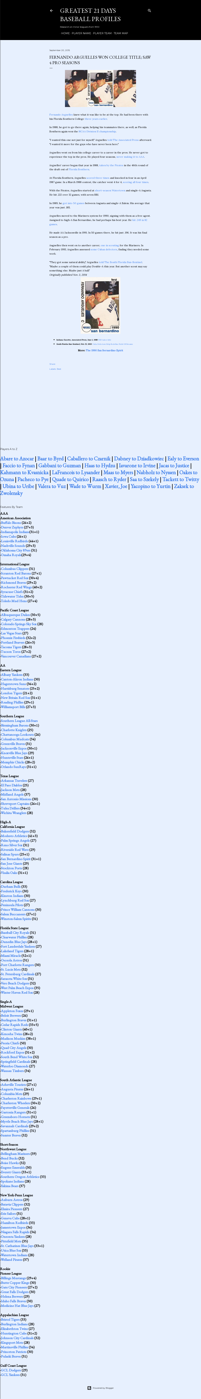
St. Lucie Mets (11, 969)
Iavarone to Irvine (137, 465)
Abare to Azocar (17, 458)
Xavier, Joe (116, 486)
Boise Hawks (10, 1163)
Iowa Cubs (8, 536)
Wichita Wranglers (13, 812)
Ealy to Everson (183, 458)
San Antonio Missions (16, 799)
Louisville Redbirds (14, 541)
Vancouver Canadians (16, 656)
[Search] (149, 9)
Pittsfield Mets (11, 1241)
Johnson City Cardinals (17, 1338)
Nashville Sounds (13, 545)
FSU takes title (104, 340)
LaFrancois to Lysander (76, 472)
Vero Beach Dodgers (15, 983)
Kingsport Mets (12, 1342)
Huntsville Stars (12, 757)
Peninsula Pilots (12, 905)
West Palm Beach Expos (17, 988)
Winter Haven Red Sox (17, 992)
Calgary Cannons (13, 619)
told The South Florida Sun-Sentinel (120, 262)
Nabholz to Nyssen (156, 472)
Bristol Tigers (10, 1319)
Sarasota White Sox (14, 978)
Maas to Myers (118, 472)
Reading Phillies (12, 702)
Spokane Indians (12, 1181)
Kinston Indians (12, 895)
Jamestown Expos (13, 1227)
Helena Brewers (12, 1296)
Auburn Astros (12, 1199)
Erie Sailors (8, 1213)
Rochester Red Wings (16, 587)
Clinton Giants (11, 1029)
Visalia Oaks (9, 872)
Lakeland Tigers (12, 951)
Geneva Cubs (10, 1218)
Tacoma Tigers (11, 647)
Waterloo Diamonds (14, 1066)
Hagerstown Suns (13, 684)
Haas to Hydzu (99, 465)
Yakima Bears (9, 1186)
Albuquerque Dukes (15, 614)
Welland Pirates (11, 1259)
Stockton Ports (11, 868)
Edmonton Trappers (15, 628)
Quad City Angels (13, 1047)
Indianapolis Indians (15, 532)
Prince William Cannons (18, 909)
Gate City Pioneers (14, 1287)
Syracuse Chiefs (12, 591)
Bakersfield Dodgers (15, 831)
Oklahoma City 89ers (15, 550)
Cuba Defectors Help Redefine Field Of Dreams (113, 344)
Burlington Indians (14, 1324)
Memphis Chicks (13, 762)
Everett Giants (11, 1172)
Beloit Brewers (11, 1015)
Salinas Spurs (10, 854)
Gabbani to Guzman (59, 465)
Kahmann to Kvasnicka (24, 472)
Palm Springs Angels (15, 840)
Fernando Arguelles (61, 114)
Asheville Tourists (13, 1084)
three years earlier (96, 118)
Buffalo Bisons (11, 522)
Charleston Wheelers (15, 1103)
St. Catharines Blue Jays (17, 1245)
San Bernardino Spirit (16, 859)
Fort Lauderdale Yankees (18, 946)
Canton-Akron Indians (17, 679)
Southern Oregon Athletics (20, 1176)
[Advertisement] (100, 405)
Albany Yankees (12, 674)
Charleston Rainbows (16, 1098)
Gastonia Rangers (13, 1112)
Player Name (80, 33)
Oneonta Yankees (13, 1236)
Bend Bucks (9, 1158)
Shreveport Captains (15, 803)
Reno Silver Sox (11, 845)
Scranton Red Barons (16, 573)
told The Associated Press (123, 140)
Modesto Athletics (14, 836)
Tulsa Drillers (10, 808)
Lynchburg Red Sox (15, 900)
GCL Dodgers (11, 1370)
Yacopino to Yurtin (150, 486)
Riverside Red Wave (15, 849)
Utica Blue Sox (11, 1250)
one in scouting (110, 245)
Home (64, 33)
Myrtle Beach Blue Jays (17, 1121)
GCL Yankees (10, 1374)
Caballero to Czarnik (88, 458)
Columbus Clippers (14, 568)
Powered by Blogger (100, 1388)
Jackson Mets (10, 789)
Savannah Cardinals (14, 1126)
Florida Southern (79, 169)
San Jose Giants (11, 863)
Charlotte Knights (14, 730)
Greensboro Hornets (15, 1116)
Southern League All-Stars (19, 720)
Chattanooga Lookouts (17, 734)
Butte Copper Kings (15, 1282)
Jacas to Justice (174, 465)
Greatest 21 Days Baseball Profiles (90, 14)
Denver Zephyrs (12, 527)
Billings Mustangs (13, 1278)
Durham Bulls (11, 886)
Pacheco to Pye (32, 479)
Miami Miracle (11, 955)
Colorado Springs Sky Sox (19, 624)
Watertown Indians (14, 1255)
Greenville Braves (13, 743)
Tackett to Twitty (180, 479)
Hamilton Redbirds (14, 1222)
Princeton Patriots (13, 1351)
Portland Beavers (13, 642)
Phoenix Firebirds (13, 637)
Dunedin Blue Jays (14, 941)
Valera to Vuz (52, 486)
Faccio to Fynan (18, 465)
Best (59, 369)
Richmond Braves (13, 582)
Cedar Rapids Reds (14, 1024)
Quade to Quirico (70, 479)
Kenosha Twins (11, 1034)
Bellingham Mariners (15, 1153)
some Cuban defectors (104, 249)
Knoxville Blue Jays (14, 753)
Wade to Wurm (85, 486)
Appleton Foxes (12, 1011)
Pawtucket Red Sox (14, 578)
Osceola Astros (11, 960)
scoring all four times (135, 182)
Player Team (101, 33)
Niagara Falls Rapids (15, 1232)
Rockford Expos (12, 1052)
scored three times (97, 177)
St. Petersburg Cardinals (17, 974)
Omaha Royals (11, 555)
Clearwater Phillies (14, 937)
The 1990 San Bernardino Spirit (104, 350)
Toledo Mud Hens (14, 601)
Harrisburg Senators (15, 688)
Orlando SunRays (13, 766)
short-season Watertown (110, 190)
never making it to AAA (130, 156)
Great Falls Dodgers (15, 1292)
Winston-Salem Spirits (16, 918)
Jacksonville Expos (14, 748)
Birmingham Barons (15, 725)
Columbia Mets (11, 1093)
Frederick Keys (11, 891)
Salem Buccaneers (13, 914)
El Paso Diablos (11, 785)
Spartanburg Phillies (15, 1130)
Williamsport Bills (13, 707)
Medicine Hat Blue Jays (17, 1305)
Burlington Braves (13, 1020)
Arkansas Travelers (14, 780)
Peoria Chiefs (10, 1043)
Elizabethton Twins (14, 1328)
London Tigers (11, 693)
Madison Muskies (13, 1038)
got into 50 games (74, 203)
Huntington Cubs (14, 1333)
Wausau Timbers (12, 1070)
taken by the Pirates (111, 165)
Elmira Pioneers (11, 1209)
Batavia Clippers (12, 1204)
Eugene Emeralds (13, 1167)
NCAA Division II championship (97, 131)
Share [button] (52, 364)
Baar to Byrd (50, 458)
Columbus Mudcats (15, 739)
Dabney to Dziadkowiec (139, 458)
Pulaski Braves (11, 1356)
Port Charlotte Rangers (17, 964)
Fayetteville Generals (15, 1107)
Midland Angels (12, 794)
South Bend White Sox (16, 1057)
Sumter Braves (11, 1135)
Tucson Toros (11, 651)
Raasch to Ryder (109, 479)
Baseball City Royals (15, 932)
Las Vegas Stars (11, 633)
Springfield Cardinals (15, 1061)
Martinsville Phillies (14, 1347)
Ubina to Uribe (18, 486)
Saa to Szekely (144, 479)
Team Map (119, 33)
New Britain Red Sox (15, 697)
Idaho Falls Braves (13, 1301)
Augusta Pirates (12, 1089)
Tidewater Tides (12, 596)
